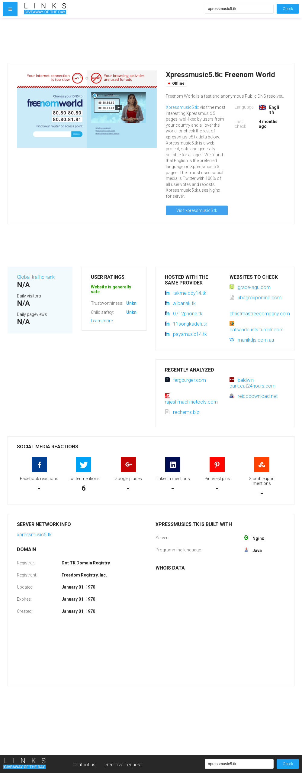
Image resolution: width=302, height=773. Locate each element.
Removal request (123, 765)
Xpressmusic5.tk (182, 107)
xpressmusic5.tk (34, 535)
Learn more (102, 320)
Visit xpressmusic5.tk (196, 210)
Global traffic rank (36, 277)
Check (288, 8)
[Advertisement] (113, 40)
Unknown (135, 303)
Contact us (83, 765)
